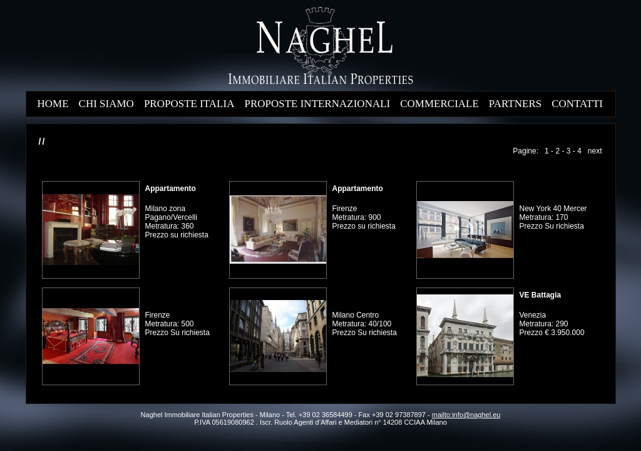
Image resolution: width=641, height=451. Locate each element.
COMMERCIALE (439, 104)
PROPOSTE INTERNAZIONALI (317, 104)
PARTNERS (515, 104)
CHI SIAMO (106, 104)
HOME (53, 104)
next (595, 151)
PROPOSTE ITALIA (189, 104)
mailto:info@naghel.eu (466, 414)
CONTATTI (577, 104)
